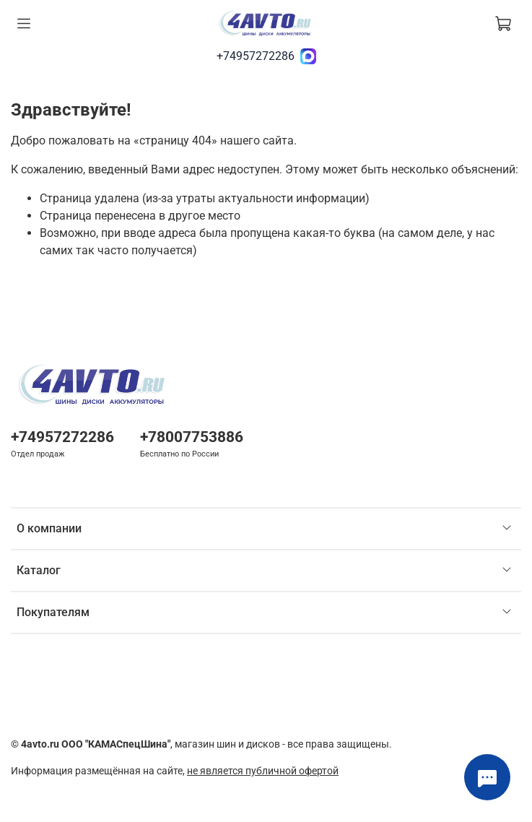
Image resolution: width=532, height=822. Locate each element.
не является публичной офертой (263, 771)
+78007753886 (191, 437)
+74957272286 (256, 56)
